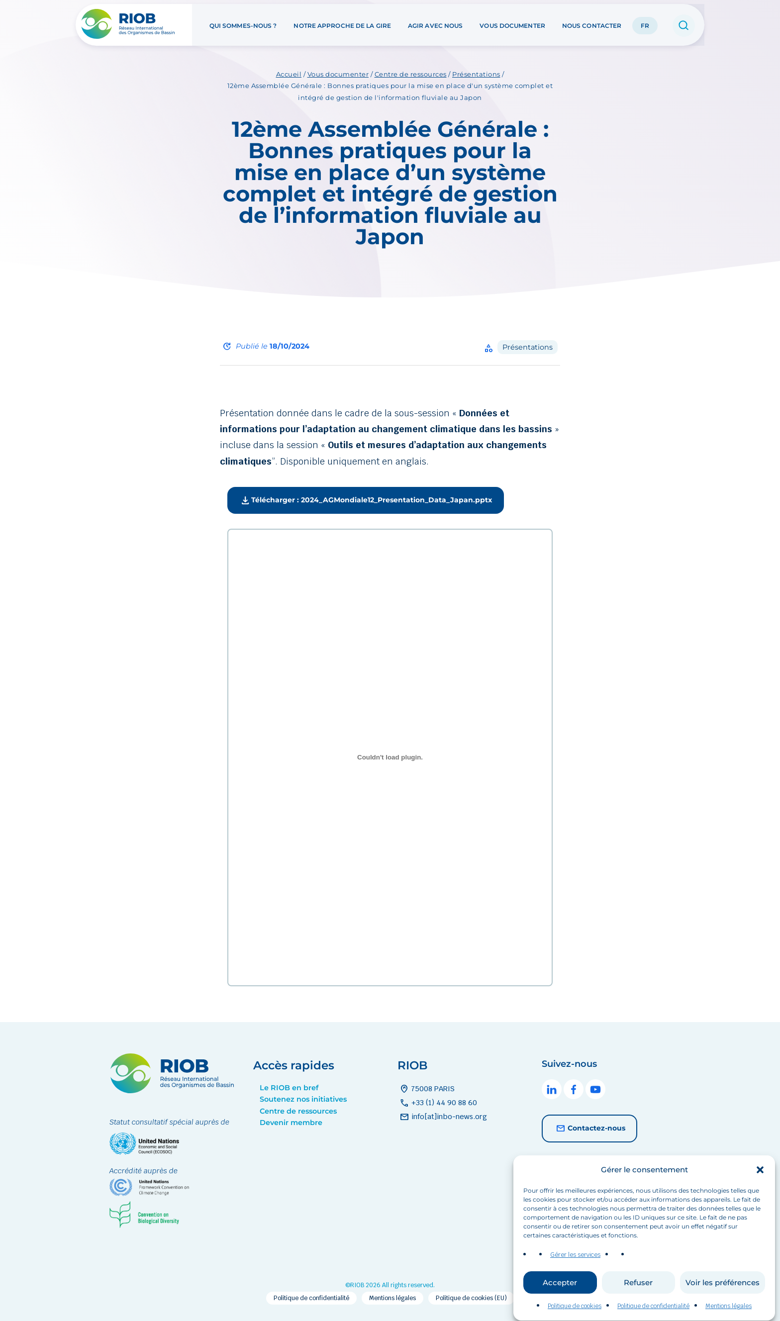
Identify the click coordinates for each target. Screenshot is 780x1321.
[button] (760, 1192)
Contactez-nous (589, 1128)
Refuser (638, 1305)
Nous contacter (591, 24)
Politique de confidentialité (311, 1298)
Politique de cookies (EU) (471, 1298)
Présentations (476, 74)
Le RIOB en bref (289, 1087)
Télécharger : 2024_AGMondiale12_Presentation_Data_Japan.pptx (365, 501)
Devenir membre (291, 1122)
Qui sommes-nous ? (243, 24)
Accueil (289, 74)
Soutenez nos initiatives (303, 1099)
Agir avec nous (435, 24)
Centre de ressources (411, 74)
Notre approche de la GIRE (342, 24)
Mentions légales (392, 1298)
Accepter (560, 1305)
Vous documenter (512, 24)
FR (645, 24)
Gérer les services (575, 1278)
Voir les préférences (722, 1305)
